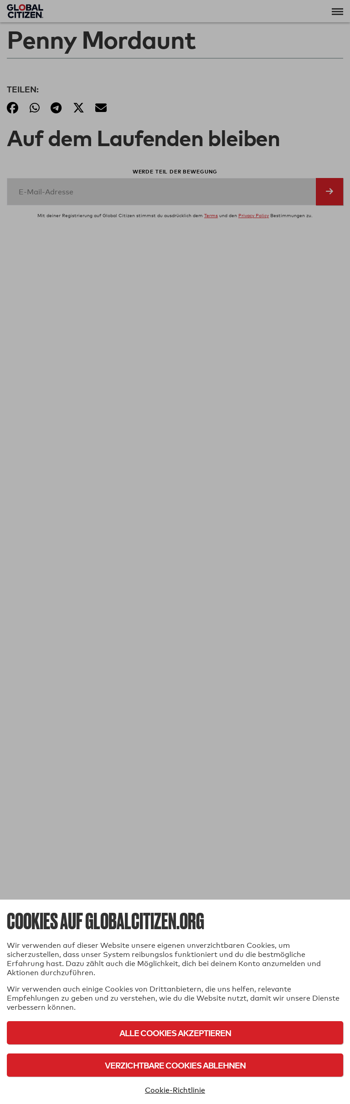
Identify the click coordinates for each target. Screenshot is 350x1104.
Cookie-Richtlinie (175, 1090)
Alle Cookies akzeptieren (175, 1032)
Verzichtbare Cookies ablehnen (175, 1065)
